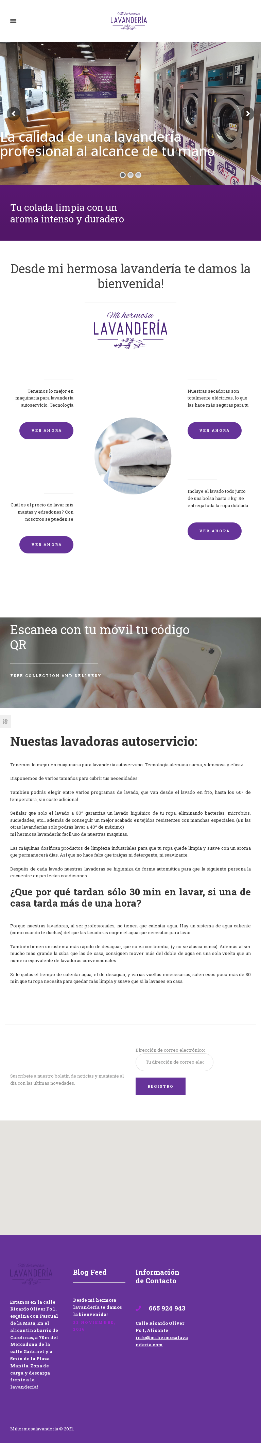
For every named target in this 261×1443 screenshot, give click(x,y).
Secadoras (203, 367)
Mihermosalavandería (34, 1429)
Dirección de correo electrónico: (170, 1050)
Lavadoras (57, 367)
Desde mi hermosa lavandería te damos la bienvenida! (97, 1307)
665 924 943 (166, 1308)
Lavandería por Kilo (217, 467)
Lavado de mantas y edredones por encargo (44, 474)
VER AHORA (46, 430)
